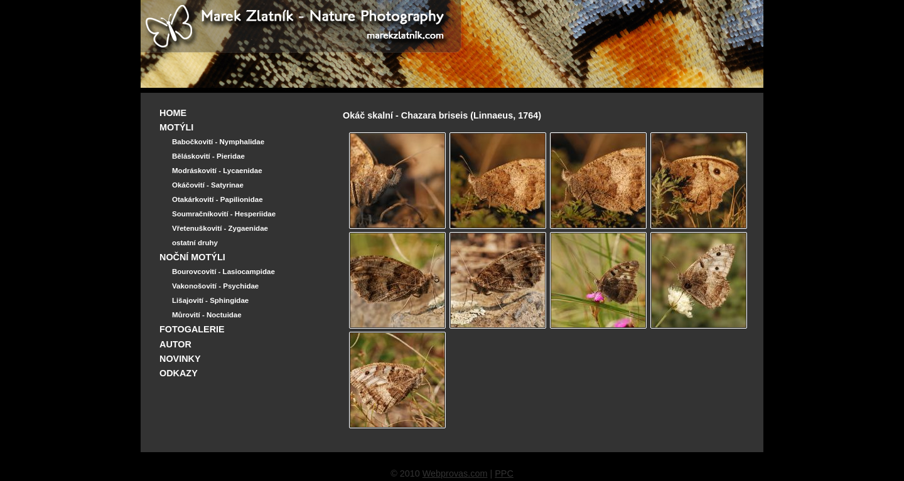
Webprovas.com (455, 473)
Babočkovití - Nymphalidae (218, 141)
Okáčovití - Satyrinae (208, 185)
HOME (172, 113)
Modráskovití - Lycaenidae (217, 170)
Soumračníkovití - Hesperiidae (224, 214)
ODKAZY (178, 373)
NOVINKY (180, 359)
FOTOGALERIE (192, 329)
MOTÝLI (176, 127)
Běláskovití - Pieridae (208, 156)
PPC (504, 473)
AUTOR (175, 344)
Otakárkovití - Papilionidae (217, 199)
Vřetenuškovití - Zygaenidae (220, 228)
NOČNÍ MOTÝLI (192, 257)
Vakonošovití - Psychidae (215, 286)
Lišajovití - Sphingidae (210, 300)
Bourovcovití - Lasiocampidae (223, 271)
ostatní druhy (195, 242)
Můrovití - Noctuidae (207, 315)
